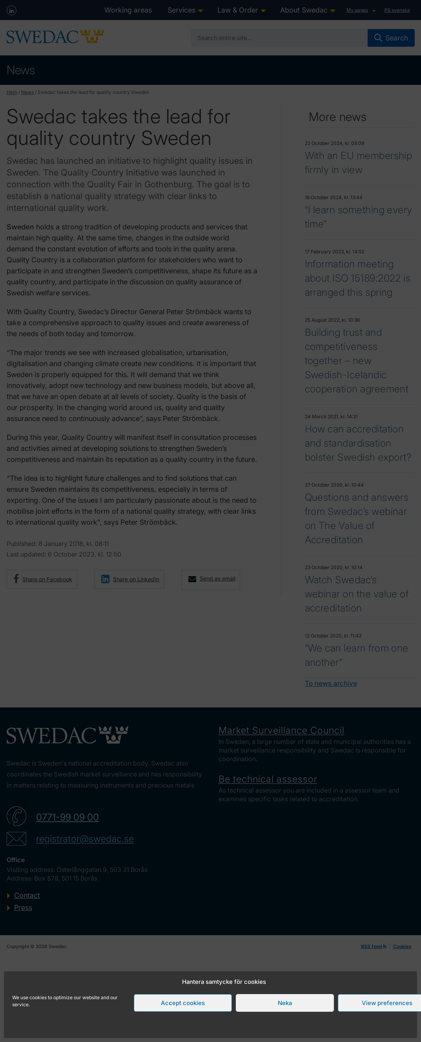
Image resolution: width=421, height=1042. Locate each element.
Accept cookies (183, 1003)
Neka (285, 1003)
